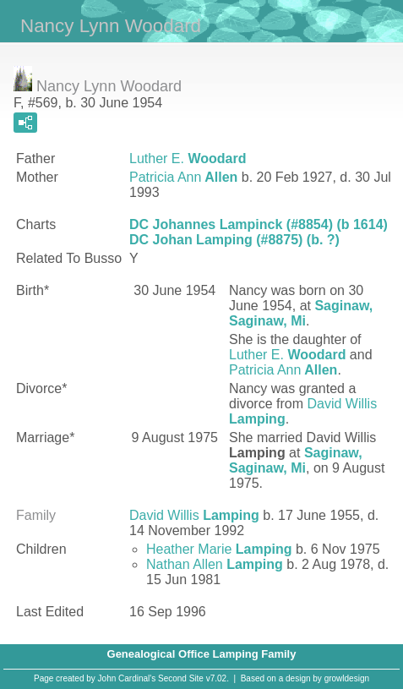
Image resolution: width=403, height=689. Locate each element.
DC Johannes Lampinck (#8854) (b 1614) (258, 224)
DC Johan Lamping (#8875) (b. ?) (234, 239)
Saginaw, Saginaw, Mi (301, 313)
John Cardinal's (127, 678)
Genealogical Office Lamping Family (202, 654)
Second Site (181, 678)
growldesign (346, 678)
